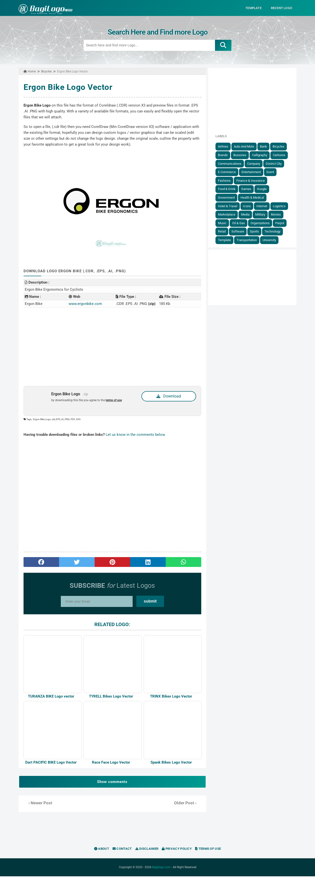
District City (276, 163)
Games (248, 189)
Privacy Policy (177, 850)
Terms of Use (208, 850)
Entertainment (253, 172)
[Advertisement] (112, 346)
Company (255, 163)
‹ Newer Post (38, 804)
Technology (275, 231)
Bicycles (281, 146)
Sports (256, 231)
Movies (278, 214)
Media (247, 214)
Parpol (281, 223)
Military (262, 214)
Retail (224, 231)
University (271, 240)
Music (224, 223)
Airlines (225, 146)
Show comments (112, 783)
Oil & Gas (240, 223)
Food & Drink (229, 189)
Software (240, 231)
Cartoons (281, 155)
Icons (249, 206)
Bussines (242, 155)
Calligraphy (261, 155)
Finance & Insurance (253, 180)
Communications (232, 163)
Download (169, 396)
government (228, 197)
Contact (122, 850)
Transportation (249, 240)
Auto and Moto (246, 146)
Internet (264, 206)
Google (264, 189)
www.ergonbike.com (84, 303)
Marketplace (229, 214)
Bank (265, 146)
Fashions (226, 180)
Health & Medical (254, 197)
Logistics (281, 206)
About (101, 850)
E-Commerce (229, 172)
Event (272, 172)
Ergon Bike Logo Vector (66, 87)
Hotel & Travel (229, 206)
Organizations (262, 223)
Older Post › (186, 804)
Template (226, 240)
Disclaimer (147, 850)
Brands (225, 155)
